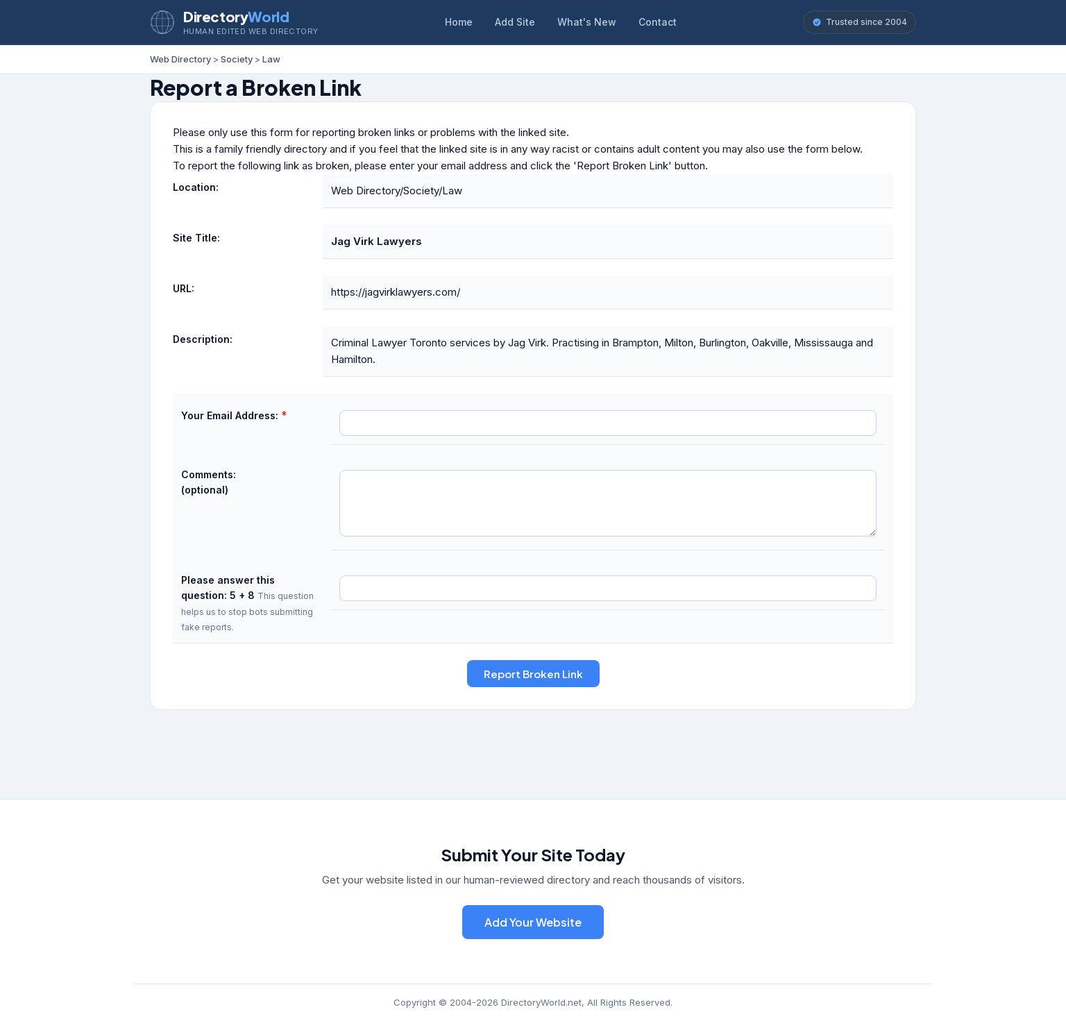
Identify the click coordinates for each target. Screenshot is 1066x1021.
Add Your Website (533, 922)
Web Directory (180, 59)
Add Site (515, 22)
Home (459, 22)
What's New (586, 22)
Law (271, 59)
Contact (657, 22)
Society (237, 59)
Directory (236, 16)
